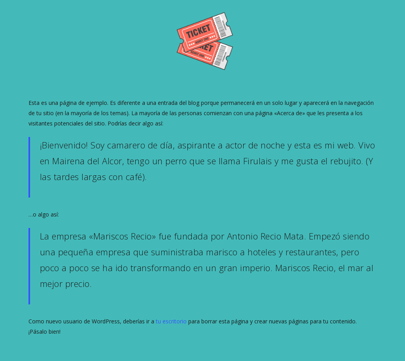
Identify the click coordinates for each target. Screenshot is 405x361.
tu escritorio (171, 321)
